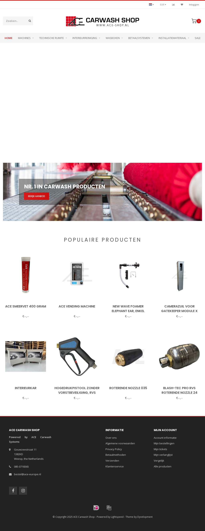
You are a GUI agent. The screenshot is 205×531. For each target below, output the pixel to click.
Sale (198, 38)
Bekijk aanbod (36, 196)
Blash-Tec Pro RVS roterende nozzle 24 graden (179, 393)
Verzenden (112, 460)
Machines (24, 38)
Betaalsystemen (139, 38)
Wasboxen (113, 38)
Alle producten (162, 466)
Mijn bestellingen (164, 443)
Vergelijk (159, 460)
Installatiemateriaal (172, 38)
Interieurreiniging (84, 38)
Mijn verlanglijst (163, 455)
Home (8, 38)
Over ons (111, 437)
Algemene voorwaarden (120, 443)
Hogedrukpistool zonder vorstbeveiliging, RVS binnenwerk (76, 393)
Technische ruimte (51, 38)
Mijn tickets (160, 449)
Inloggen (194, 4)
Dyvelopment (145, 516)
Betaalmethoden (116, 455)
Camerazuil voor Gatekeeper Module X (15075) (179, 311)
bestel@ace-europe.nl (27, 474)
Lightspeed (117, 516)
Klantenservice (115, 466)
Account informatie (165, 437)
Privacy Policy (114, 449)
